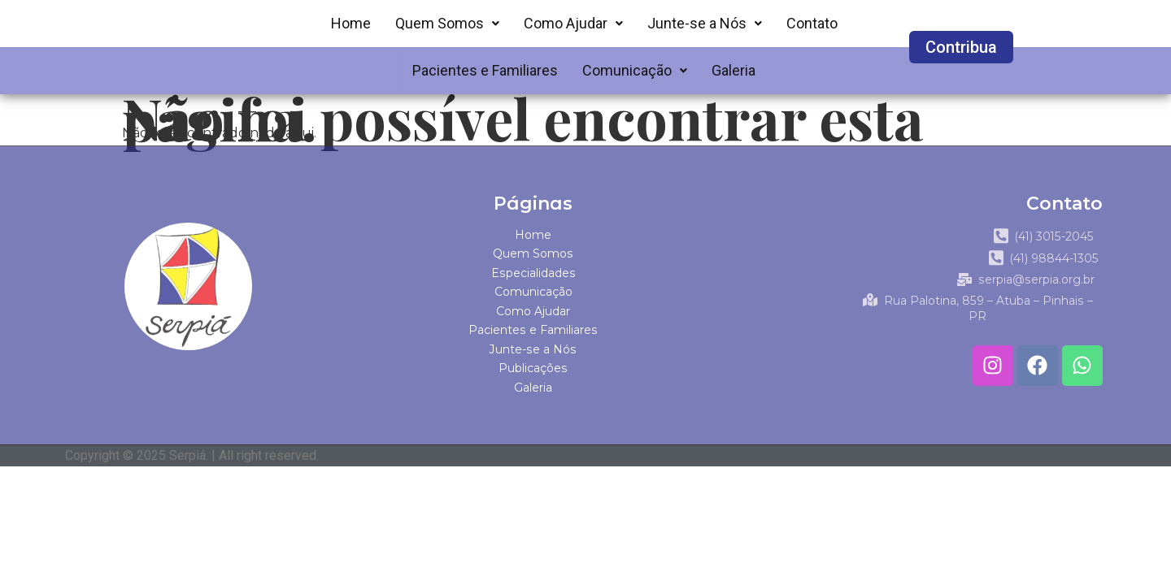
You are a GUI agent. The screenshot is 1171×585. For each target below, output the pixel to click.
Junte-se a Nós (704, 23)
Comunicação (634, 70)
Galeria (733, 70)
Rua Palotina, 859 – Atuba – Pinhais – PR (978, 316)
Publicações (533, 369)
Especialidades (533, 273)
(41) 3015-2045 (1046, 237)
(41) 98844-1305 (1046, 267)
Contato (812, 23)
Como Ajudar (573, 23)
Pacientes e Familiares (485, 70)
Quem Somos (447, 23)
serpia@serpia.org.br (1033, 295)
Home (351, 23)
